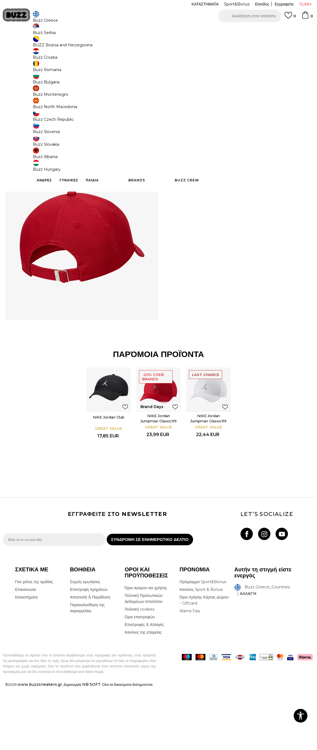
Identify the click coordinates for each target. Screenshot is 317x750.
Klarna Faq (190, 673)
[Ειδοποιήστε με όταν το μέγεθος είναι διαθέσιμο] (177, 91)
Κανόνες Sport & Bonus (201, 652)
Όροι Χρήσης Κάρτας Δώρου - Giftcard (204, 662)
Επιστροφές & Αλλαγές (144, 687)
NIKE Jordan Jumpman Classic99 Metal (158, 478)
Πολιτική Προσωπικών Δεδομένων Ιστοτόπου (144, 661)
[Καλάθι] (307, 17)
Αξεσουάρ (62, 44)
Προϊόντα (44, 44)
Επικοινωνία (25, 652)
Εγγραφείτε (284, 4)
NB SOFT (91, 747)
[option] (158, 30)
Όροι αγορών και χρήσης (146, 650)
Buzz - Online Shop (18, 44)
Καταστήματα (26, 659)
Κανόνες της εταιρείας (143, 694)
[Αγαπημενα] (290, 17)
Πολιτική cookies (139, 671)
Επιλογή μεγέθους (184, 82)
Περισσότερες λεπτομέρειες (272, 157)
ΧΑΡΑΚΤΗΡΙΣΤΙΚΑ (238, 168)
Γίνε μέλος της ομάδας (34, 644)
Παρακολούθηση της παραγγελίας (87, 670)
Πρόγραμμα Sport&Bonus (203, 644)
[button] (249, 16)
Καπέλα (79, 44)
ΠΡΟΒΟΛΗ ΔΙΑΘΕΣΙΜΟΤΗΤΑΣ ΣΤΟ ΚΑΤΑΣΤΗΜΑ (238, 186)
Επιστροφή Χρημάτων (88, 652)
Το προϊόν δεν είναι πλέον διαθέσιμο (212, 122)
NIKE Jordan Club (108, 474)
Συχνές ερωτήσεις (85, 644)
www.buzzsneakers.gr (40, 747)
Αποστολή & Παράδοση (90, 659)
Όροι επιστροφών (140, 679)
